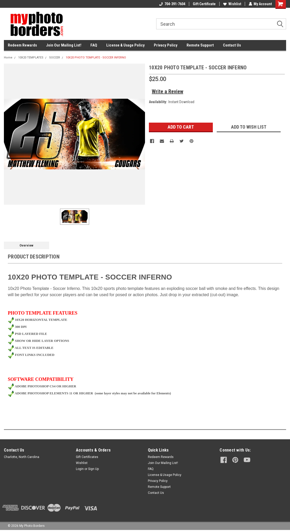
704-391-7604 (172, 4)
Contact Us (232, 45)
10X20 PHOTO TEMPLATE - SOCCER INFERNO (96, 57)
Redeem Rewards (22, 45)
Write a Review (167, 91)
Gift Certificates (87, 457)
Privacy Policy (165, 45)
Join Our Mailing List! (63, 45)
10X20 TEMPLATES (30, 57)
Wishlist (232, 4)
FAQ (93, 45)
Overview (26, 245)
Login (80, 469)
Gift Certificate (204, 4)
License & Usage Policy (125, 45)
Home (8, 57)
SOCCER (54, 57)
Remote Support (200, 45)
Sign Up (93, 469)
